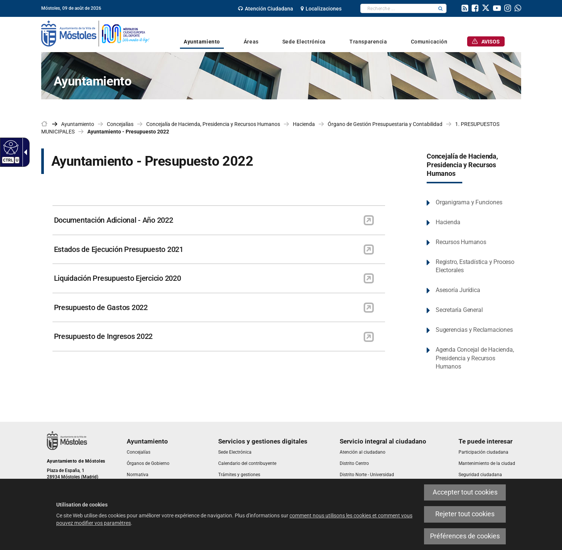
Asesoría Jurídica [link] (458, 290)
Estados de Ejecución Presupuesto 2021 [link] (118, 249)
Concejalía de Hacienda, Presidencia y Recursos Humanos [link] (213, 124)
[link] (265, 9)
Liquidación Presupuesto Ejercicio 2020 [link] (117, 278)
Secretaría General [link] (459, 309)
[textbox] (397, 8)
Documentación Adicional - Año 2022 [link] (113, 220)
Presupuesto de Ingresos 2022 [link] (103, 336)
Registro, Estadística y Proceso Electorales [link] (475, 266)
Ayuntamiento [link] (77, 124)
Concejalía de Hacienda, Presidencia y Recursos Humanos (462, 165)
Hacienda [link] (304, 124)
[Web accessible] (9, 147)
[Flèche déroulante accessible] (24, 152)
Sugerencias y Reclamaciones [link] (474, 329)
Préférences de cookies (465, 536)
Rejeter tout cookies (465, 514)
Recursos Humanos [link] (461, 242)
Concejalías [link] (120, 124)
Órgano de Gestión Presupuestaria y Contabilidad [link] (385, 124)
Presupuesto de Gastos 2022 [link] (101, 307)
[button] (441, 8)
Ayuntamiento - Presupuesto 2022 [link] (128, 132)
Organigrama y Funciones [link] (469, 202)
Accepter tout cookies (465, 492)
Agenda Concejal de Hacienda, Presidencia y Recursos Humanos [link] (475, 358)
